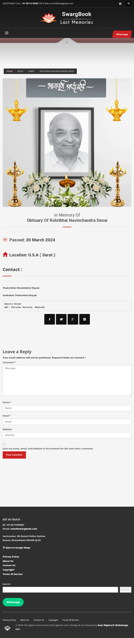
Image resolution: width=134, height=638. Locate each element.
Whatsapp (13, 602)
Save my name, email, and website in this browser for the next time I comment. (48, 448)
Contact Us (9, 565)
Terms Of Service (13, 574)
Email (7, 415)
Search (6, 584)
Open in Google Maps (16, 547)
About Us (8, 561)
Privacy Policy (11, 556)
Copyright (8, 569)
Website (7, 429)
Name (7, 402)
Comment (9, 362)
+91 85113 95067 (30, 3)
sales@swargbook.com (23, 528)
